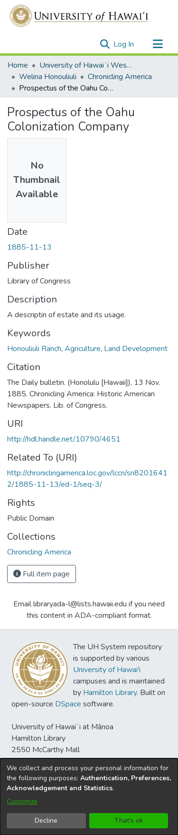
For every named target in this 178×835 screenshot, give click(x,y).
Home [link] (18, 65)
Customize (22, 801)
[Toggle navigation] (157, 44)
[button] (105, 44)
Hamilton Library (110, 692)
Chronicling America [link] (120, 76)
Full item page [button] (41, 574)
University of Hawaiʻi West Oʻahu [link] (86, 65)
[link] (39, 552)
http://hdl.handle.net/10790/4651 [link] (64, 439)
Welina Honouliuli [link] (47, 76)
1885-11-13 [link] (29, 247)
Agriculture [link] (83, 348)
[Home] (79, 16)
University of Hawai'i (107, 669)
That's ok (128, 820)
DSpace (68, 704)
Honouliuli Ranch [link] (34, 348)
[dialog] (89, 796)
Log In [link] (124, 44)
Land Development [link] (136, 348)
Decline (46, 820)
